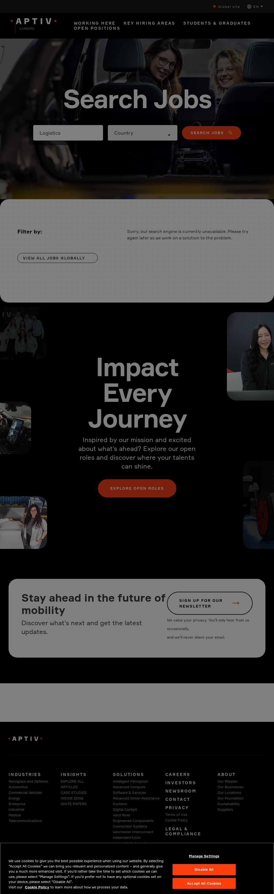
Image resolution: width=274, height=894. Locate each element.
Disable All (204, 875)
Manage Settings (204, 861)
